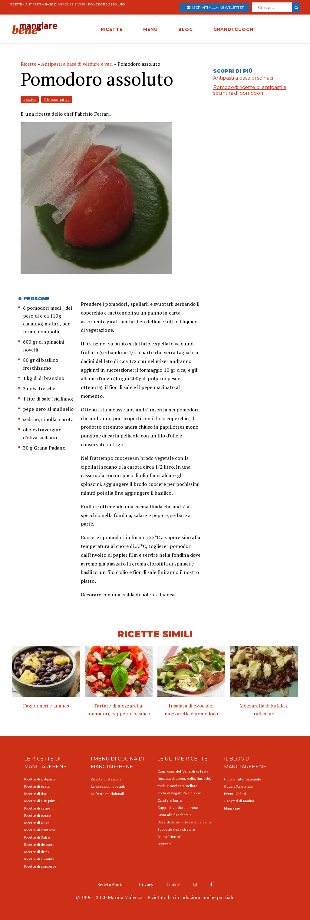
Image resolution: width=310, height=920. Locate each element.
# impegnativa (57, 99)
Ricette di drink (36, 851)
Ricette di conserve (40, 866)
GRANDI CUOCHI (234, 29)
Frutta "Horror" (169, 836)
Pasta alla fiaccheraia (174, 815)
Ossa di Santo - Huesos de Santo (184, 822)
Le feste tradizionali (107, 793)
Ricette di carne (37, 808)
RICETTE (112, 29)
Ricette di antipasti (39, 779)
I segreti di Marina (239, 801)
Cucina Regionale (238, 786)
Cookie (173, 884)
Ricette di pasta (37, 786)
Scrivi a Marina (111, 884)
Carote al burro (169, 800)
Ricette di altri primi (40, 801)
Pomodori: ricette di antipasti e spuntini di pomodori (249, 90)
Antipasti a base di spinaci (243, 78)
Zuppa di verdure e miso (177, 807)
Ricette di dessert (39, 844)
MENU (150, 29)
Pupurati (164, 844)
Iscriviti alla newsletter (216, 7)
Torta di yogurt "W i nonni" (179, 793)
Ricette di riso (35, 793)
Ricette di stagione (106, 779)
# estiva (29, 99)
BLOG (185, 29)
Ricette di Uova (36, 822)
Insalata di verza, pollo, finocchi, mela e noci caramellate (184, 782)
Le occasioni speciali (108, 786)
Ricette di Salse (37, 837)
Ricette (16, 4)
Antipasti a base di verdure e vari (55, 4)
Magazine (232, 808)
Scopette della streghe (176, 829)
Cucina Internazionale (242, 779)
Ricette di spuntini (39, 859)
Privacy (146, 884)
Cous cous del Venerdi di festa (183, 771)
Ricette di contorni (39, 830)
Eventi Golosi (235, 793)
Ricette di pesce (37, 815)
